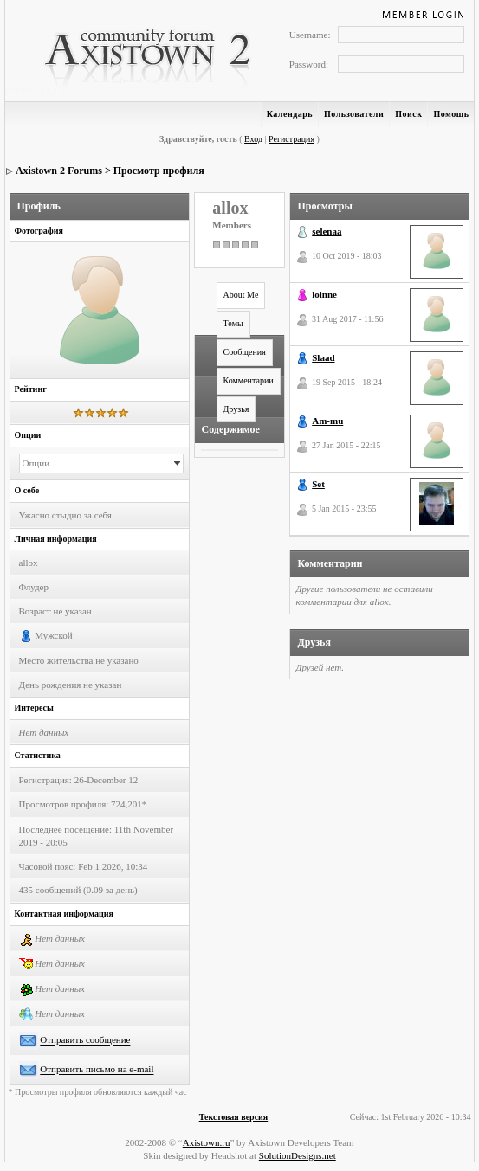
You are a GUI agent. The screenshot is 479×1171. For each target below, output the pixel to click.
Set (318, 484)
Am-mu (327, 420)
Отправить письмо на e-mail (96, 1070)
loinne (324, 294)
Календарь (290, 114)
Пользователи (354, 114)
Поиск (408, 114)
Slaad (323, 357)
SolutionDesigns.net (297, 1155)
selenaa (326, 231)
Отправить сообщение (85, 1040)
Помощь (451, 114)
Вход (253, 139)
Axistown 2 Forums (59, 170)
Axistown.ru (206, 1142)
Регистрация (291, 139)
